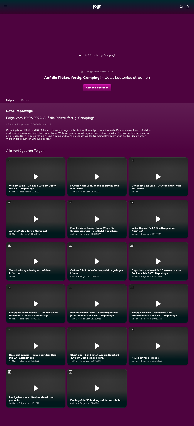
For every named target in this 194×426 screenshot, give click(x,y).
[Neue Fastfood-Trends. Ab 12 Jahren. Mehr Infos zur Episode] (158, 346)
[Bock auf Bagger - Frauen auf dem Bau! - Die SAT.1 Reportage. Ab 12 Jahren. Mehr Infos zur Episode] (35, 346)
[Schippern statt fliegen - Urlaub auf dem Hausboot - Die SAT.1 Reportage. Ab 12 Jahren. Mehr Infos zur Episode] (35, 303)
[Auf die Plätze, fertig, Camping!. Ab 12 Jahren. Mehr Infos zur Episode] (35, 219)
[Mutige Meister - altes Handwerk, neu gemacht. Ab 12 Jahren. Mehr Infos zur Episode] (35, 388)
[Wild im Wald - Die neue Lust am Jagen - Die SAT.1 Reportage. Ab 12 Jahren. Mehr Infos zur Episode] (35, 176)
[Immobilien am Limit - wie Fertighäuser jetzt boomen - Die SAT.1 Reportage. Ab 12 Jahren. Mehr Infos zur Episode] (97, 303)
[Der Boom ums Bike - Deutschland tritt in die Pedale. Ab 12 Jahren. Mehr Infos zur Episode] (158, 176)
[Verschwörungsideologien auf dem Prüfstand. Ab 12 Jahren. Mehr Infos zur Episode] (35, 261)
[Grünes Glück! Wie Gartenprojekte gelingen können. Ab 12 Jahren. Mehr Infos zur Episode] (97, 261)
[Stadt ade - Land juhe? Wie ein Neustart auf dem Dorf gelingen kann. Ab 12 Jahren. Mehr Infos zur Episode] (97, 346)
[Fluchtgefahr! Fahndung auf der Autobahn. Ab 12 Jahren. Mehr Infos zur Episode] (97, 388)
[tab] (10, 100)
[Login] (188, 6)
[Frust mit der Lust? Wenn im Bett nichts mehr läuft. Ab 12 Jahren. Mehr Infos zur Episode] (97, 176)
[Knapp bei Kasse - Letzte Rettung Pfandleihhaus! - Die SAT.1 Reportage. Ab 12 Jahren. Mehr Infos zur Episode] (158, 303)
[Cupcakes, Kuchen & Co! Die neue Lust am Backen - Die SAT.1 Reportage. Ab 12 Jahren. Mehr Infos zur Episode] (158, 261)
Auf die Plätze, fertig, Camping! (97, 55)
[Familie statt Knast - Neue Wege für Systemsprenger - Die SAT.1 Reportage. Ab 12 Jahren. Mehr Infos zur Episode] (97, 219)
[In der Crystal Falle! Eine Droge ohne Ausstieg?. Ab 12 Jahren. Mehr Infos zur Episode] (158, 219)
